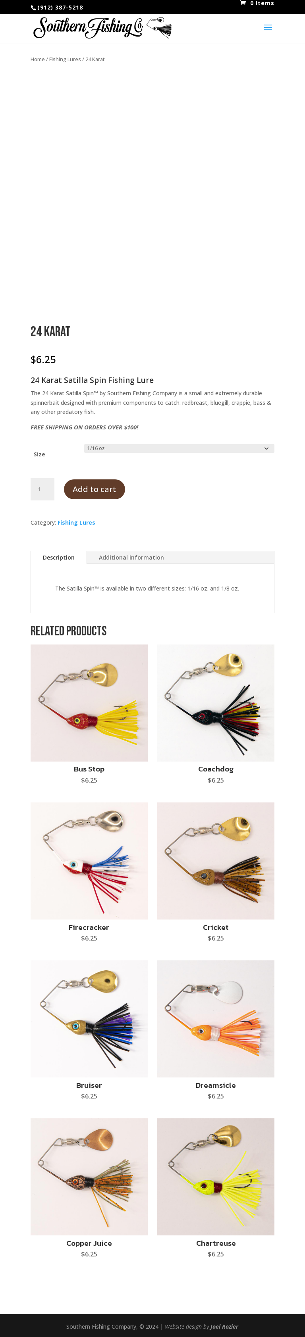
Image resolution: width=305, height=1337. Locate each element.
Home (38, 59)
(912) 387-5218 (60, 7)
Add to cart (94, 489)
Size (39, 454)
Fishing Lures (65, 59)
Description (59, 557)
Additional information (131, 557)
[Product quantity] (42, 489)
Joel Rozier (224, 1326)
